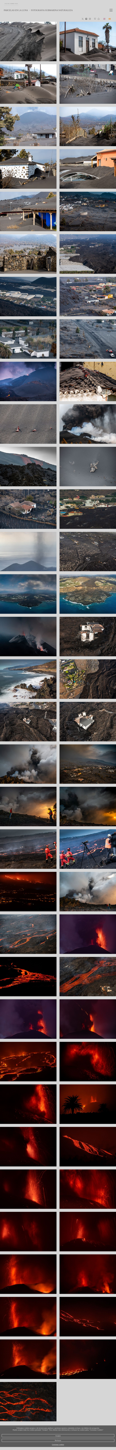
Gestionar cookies (58, 1444)
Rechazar (58, 1440)
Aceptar (58, 1436)
